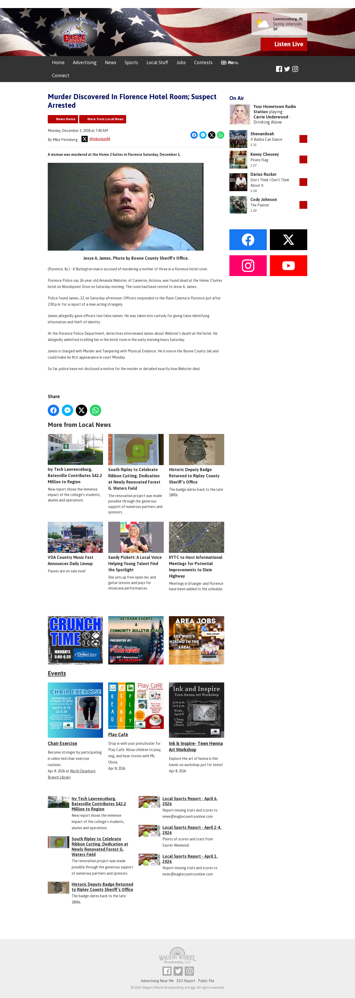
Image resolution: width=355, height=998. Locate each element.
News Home (66, 119)
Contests (203, 62)
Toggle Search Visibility (304, 69)
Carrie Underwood (271, 117)
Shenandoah (262, 133)
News (110, 62)
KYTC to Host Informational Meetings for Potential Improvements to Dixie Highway (196, 549)
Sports (131, 62)
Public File (206, 981)
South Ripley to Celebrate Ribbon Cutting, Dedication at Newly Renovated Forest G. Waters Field (135, 462)
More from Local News (105, 119)
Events (57, 673)
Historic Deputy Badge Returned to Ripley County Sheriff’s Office (196, 459)
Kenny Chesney (264, 154)
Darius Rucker (263, 174)
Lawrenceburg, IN (288, 19)
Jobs (181, 62)
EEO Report (185, 981)
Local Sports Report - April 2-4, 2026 (191, 830)
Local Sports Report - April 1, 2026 (189, 859)
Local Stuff (157, 62)
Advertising (85, 62)
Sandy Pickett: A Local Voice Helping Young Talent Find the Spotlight (135, 546)
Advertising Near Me (157, 981)
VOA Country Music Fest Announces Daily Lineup (75, 543)
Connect (60, 75)
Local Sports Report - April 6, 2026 (189, 801)
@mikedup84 (95, 139)
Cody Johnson (263, 199)
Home (58, 62)
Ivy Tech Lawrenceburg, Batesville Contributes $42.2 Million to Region (75, 459)
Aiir (193, 987)
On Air (227, 62)
